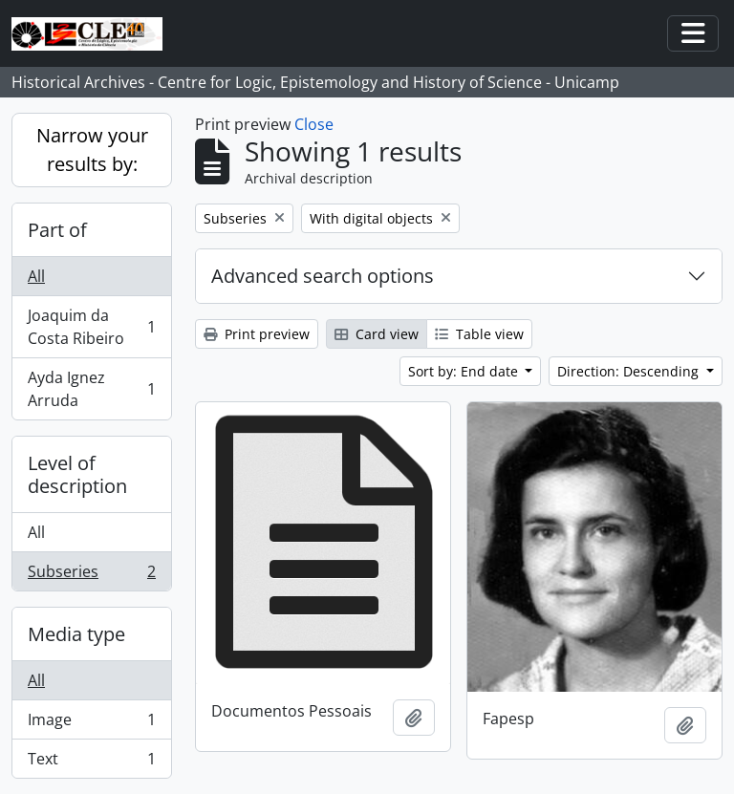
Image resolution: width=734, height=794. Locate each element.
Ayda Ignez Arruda (91, 389)
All (36, 276)
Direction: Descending (629, 371)
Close (314, 124)
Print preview (257, 334)
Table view (479, 334)
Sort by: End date (465, 371)
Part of (57, 230)
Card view (377, 334)
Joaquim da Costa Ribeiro (91, 327)
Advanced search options (322, 276)
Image (91, 724)
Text (91, 762)
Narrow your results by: (92, 149)
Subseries (91, 575)
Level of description (77, 474)
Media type (76, 634)
